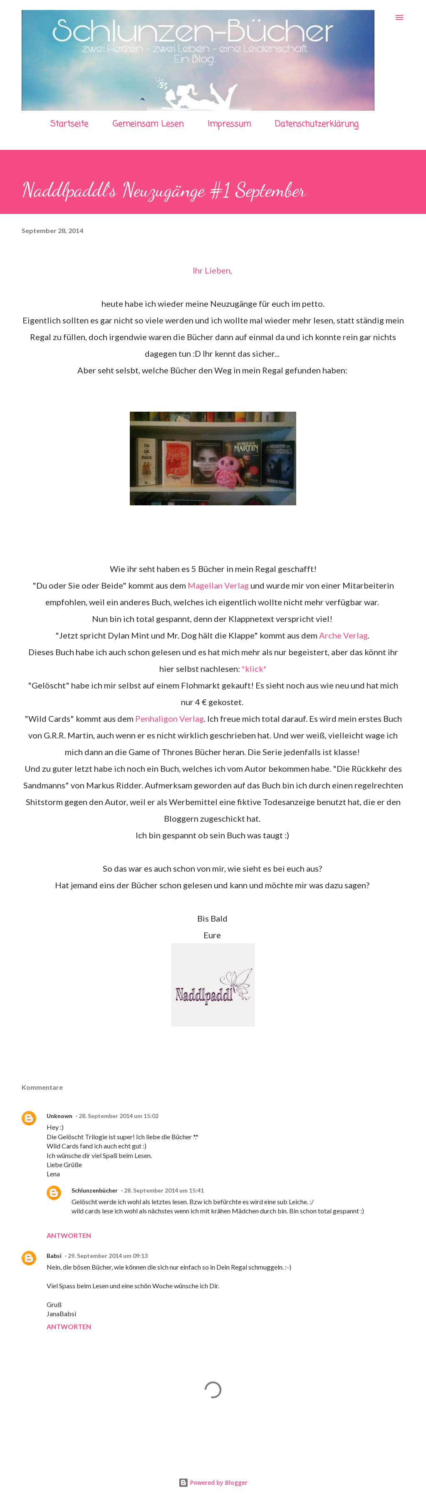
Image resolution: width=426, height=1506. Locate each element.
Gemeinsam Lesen (147, 124)
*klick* (254, 668)
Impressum (229, 124)
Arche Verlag (343, 635)
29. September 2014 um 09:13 (108, 1255)
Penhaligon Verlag (169, 718)
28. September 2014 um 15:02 (119, 1115)
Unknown (59, 1115)
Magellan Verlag (218, 585)
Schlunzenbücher (95, 1190)
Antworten (69, 1235)
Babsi (54, 1255)
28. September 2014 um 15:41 (164, 1190)
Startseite (69, 124)
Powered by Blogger (213, 1482)
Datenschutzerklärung (317, 124)
